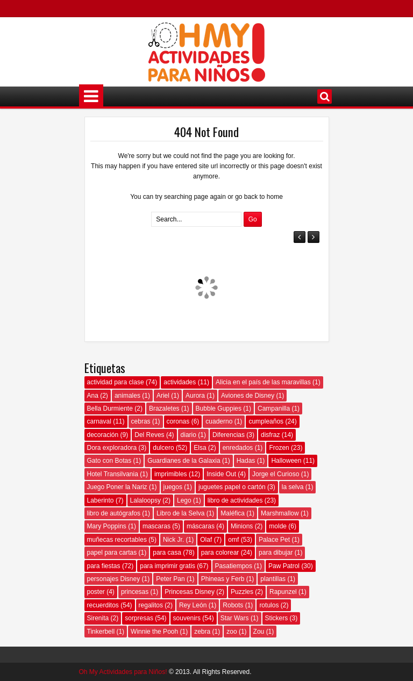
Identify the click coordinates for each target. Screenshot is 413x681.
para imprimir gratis (167, 566)
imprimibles (170, 474)
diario (188, 435)
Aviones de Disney (247, 395)
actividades (179, 382)
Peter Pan (170, 579)
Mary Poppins (106, 526)
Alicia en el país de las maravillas (263, 382)
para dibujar (276, 552)
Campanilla (274, 408)
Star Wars (234, 618)
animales (127, 395)
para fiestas (103, 566)
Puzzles (242, 592)
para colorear (220, 552)
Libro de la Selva (180, 513)
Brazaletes (164, 408)
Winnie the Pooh (154, 631)
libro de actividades (235, 500)
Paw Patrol (284, 566)
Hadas (246, 460)
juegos (172, 487)
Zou (259, 631)
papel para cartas (112, 552)
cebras (141, 421)
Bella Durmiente (110, 408)
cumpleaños (265, 421)
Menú (91, 96)
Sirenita (98, 618)
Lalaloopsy (145, 500)
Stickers (276, 618)
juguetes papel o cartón (232, 487)
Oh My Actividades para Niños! (123, 672)
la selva (293, 487)
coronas (178, 421)
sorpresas (139, 618)
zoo (231, 631)
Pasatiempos (233, 566)
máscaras (201, 526)
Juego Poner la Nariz (117, 487)
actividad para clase (115, 382)
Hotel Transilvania (112, 474)
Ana (92, 395)
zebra (202, 631)
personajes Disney (113, 579)
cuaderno (218, 421)
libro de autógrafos (113, 513)
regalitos (151, 605)
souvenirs (187, 618)
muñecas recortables (117, 539)
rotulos (269, 605)
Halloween (286, 460)
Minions (242, 526)
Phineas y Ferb (223, 579)
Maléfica (232, 513)
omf (233, 539)
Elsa (200, 447)
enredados (238, 447)
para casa (167, 552)
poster (96, 592)
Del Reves (149, 435)
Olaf (206, 539)
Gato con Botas (109, 460)
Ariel (162, 395)
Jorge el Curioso (275, 474)
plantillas (273, 579)
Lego (184, 500)
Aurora (195, 395)
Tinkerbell (101, 631)
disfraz (270, 435)
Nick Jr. (173, 539)
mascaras (156, 526)
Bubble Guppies (218, 408)
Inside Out (221, 474)
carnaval (99, 421)
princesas (134, 592)
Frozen (279, 447)
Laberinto (100, 500)
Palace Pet (274, 539)
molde (278, 526)
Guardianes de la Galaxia (183, 460)
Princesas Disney (190, 592)
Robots (233, 605)
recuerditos (103, 605)
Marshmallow (280, 513)
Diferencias (228, 435)
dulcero (163, 447)
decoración (103, 435)
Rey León (192, 605)
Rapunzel (283, 592)
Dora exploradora (112, 447)
